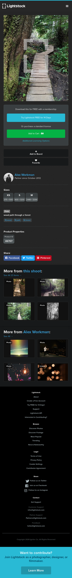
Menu (67, 6)
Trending (36, 440)
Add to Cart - (36, 133)
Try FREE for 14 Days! (36, 405)
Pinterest (43, 258)
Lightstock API (36, 413)
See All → (8, 336)
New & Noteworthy (36, 444)
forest (27, 220)
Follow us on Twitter (38, 480)
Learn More (36, 570)
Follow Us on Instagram (38, 490)
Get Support (36, 502)
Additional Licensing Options (36, 140)
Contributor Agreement (36, 468)
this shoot (32, 271)
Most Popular (36, 436)
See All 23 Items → (13, 275)
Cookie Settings (36, 464)
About (36, 397)
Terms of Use (36, 456)
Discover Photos (36, 428)
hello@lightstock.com (36, 526)
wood (8, 220)
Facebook (12, 258)
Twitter (28, 258)
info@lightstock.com (36, 510)
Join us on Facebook (38, 485)
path (17, 220)
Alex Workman (24, 174)
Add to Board (36, 153)
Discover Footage (36, 432)
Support (36, 409)
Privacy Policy (36, 460)
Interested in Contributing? (36, 417)
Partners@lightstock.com (36, 518)
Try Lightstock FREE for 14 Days (36, 117)
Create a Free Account (36, 400)
